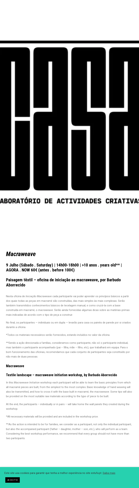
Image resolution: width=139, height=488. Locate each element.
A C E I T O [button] (12, 480)
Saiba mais (109, 473)
